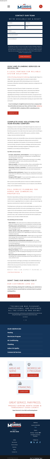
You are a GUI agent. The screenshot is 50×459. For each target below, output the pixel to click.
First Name (10, 22)
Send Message (25, 56)
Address (9, 30)
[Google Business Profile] (31, 442)
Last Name (28, 22)
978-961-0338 (14, 432)
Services (14, 447)
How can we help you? (12, 38)
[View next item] (26, 320)
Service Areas (14, 445)
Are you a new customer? (13, 34)
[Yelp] (34, 442)
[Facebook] (40, 442)
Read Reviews (13, 296)
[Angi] (37, 442)
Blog (14, 450)
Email (27, 26)
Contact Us (14, 452)
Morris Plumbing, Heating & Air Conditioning (19, 77)
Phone (9, 26)
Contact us (13, 113)
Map (36, 427)
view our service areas (25, 415)
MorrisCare (14, 442)
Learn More (15, 375)
